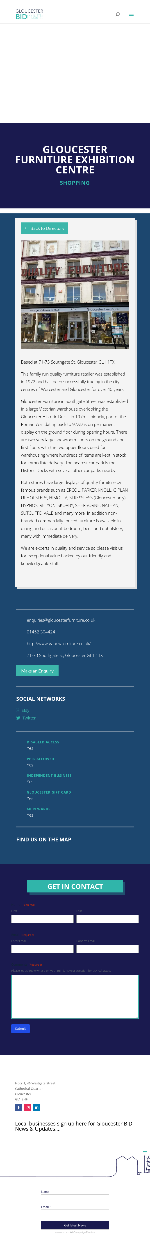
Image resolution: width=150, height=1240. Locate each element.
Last (79, 911)
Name (45, 1191)
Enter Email (18, 941)
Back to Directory (47, 228)
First (14, 911)
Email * (46, 1207)
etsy (22, 710)
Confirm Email (85, 941)
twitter (26, 718)
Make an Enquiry (37, 670)
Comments (26, 964)
